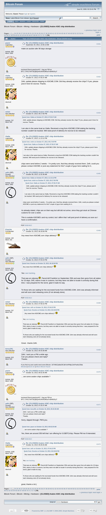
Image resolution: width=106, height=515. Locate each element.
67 (32, 35)
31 (31, 33)
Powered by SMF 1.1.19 (40, 511)
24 (15, 33)
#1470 (98, 372)
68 (34, 35)
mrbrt (7, 112)
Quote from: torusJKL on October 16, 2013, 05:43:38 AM (40, 409)
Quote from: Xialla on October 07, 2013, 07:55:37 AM (39, 117)
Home (10, 21)
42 (55, 33)
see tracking (30, 273)
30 (28, 33)
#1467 (98, 259)
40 (51, 33)
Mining (26, 26)
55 (5, 35)
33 (35, 33)
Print (98, 35)
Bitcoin (19, 26)
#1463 (98, 113)
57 (9, 35)
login (26, 14)
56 (7, 35)
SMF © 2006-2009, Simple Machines (61, 511)
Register (35, 21)
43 (58, 33)
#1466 (98, 230)
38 (46, 33)
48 (69, 33)
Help (16, 21)
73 (45, 35)
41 (53, 33)
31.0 (31, 18)
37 (44, 33)
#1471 (98, 405)
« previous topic (90, 30)
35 (40, 33)
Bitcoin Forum (9, 26)
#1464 (98, 137)
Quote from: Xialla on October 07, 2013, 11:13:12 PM (39, 178)
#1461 (98, 44)
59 (14, 35)
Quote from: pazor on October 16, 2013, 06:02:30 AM (39, 426)
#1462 (98, 77)
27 (22, 33)
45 (62, 33)
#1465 (98, 173)
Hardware (35, 26)
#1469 (98, 350)
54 (82, 33)
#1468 (98, 303)
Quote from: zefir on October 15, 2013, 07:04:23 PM (39, 307)
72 (43, 35)
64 (25, 35)
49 (71, 33)
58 (12, 35)
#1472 (98, 444)
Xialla (7, 76)
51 (75, 33)
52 (78, 33)
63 (23, 35)
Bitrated (23, 366)
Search (22, 21)
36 (42, 33)
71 (41, 35)
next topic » (98, 31)
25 (17, 33)
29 (26, 33)
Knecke (8, 229)
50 (73, 33)
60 (16, 35)
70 (39, 35)
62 (21, 35)
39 (49, 33)
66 (30, 35)
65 (27, 35)
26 (19, 33)
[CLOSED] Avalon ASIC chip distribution (57, 26)
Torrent (36, 18)
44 (60, 33)
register (32, 14)
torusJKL (9, 349)
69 (36, 35)
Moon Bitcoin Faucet (43, 366)
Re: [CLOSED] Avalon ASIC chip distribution (45, 43)
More (42, 21)
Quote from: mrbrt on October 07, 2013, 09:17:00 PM (39, 142)
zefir (7, 172)
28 (24, 33)
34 (37, 33)
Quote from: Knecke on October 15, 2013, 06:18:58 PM (40, 263)
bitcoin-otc (31, 366)
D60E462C (28, 225)
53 (80, 33)
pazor (7, 43)
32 (33, 33)
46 (64, 33)
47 (66, 33)
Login (29, 21)
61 (18, 35)
